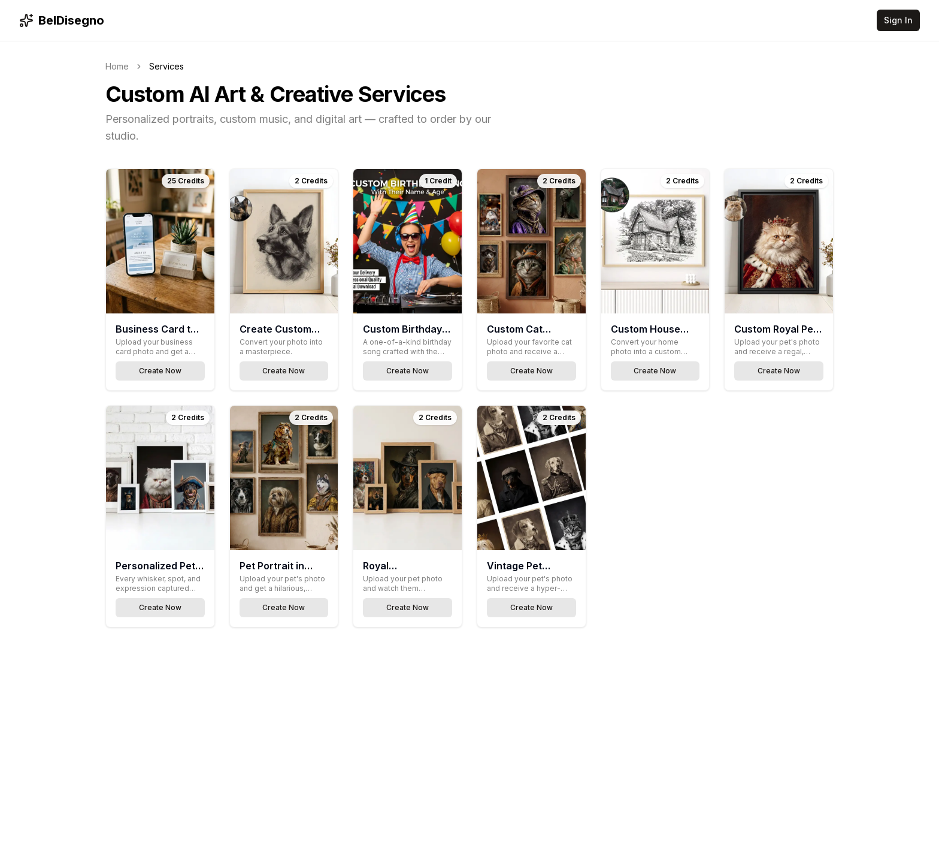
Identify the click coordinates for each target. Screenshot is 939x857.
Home (117, 66)
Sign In (898, 20)
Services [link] (166, 66)
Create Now (160, 370)
